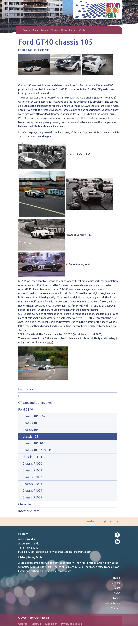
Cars (35, 30)
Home (19, 30)
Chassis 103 (30, 423)
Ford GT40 (25, 409)
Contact (83, 30)
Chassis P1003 (32, 483)
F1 (20, 396)
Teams (44, 30)
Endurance (25, 389)
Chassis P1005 (32, 497)
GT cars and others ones (35, 402)
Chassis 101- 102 (33, 416)
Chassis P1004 (32, 490)
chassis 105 (30, 436)
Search (118, 30)
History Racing (68, 30)
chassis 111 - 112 (34, 456)
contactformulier (40, 551)
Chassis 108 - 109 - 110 (38, 450)
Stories (54, 30)
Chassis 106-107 (33, 443)
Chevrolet (25, 504)
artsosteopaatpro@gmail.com (74, 551)
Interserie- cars (28, 511)
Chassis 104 (30, 429)
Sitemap (36, 623)
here (49, 342)
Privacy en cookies (71, 623)
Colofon (23, 623)
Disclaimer (51, 623)
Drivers (26, 30)
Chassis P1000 (32, 463)
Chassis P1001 (32, 470)
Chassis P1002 (32, 477)
